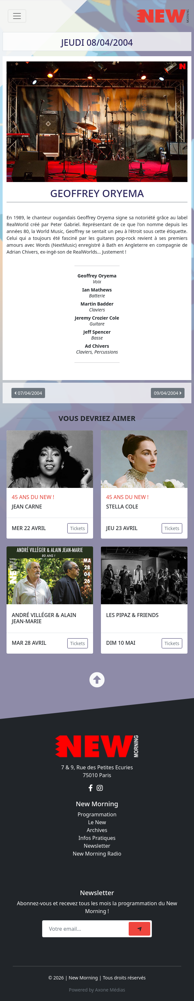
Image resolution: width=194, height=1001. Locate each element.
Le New (97, 822)
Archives (97, 830)
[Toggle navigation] (17, 16)
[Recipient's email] (86, 929)
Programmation (96, 814)
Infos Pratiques (97, 838)
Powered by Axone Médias (97, 990)
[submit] (139, 929)
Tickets (77, 528)
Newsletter (97, 845)
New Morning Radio (97, 853)
